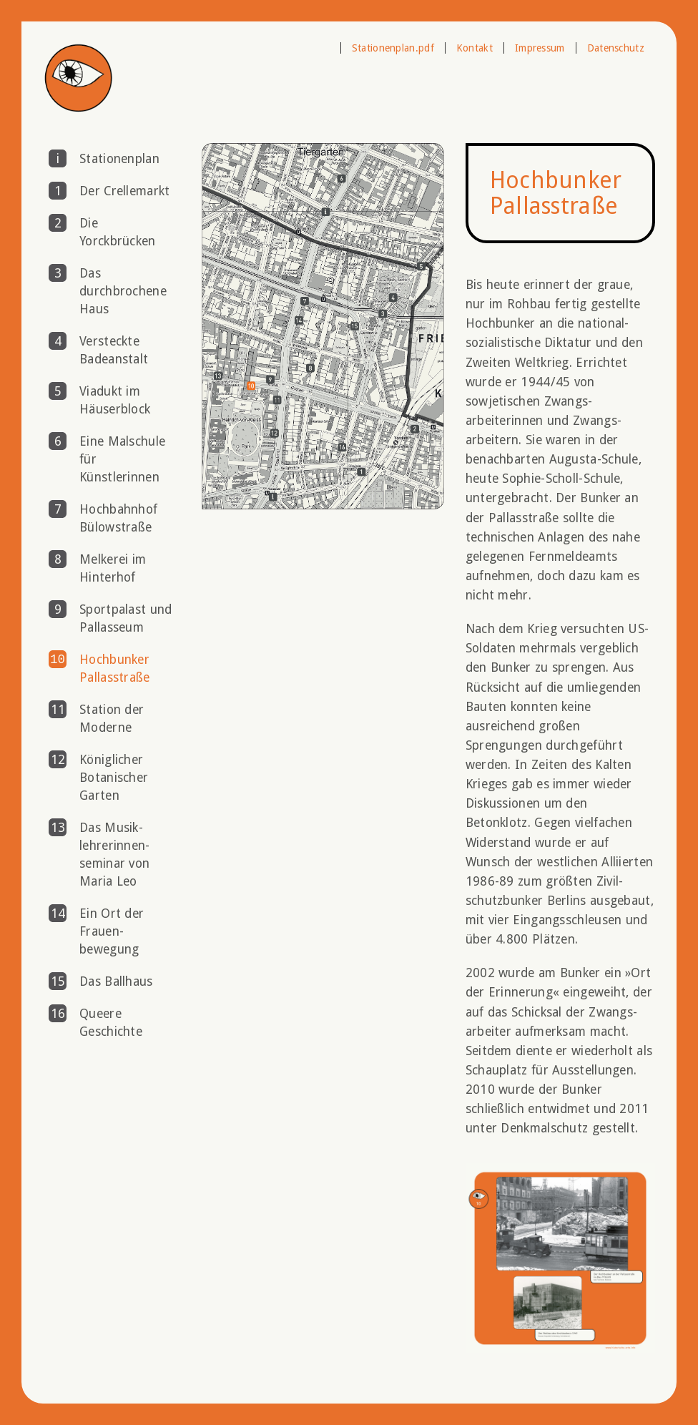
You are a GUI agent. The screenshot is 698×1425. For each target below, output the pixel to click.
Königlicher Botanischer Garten (113, 778)
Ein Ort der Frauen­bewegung (111, 931)
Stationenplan (119, 159)
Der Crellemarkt (124, 191)
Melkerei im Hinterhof (112, 568)
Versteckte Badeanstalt (113, 350)
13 (58, 828)
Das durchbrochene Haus (123, 291)
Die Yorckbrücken (117, 232)
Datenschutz (615, 48)
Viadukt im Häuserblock (114, 400)
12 (58, 760)
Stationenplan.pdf (393, 48)
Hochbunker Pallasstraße (114, 668)
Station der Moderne (111, 718)
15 (58, 981)
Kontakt (474, 48)
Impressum (540, 48)
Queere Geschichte (110, 1023)
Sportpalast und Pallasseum (125, 618)
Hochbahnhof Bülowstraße (118, 518)
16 (58, 1014)
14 (58, 913)
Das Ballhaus (116, 981)
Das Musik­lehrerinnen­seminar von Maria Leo (114, 854)
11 (58, 709)
